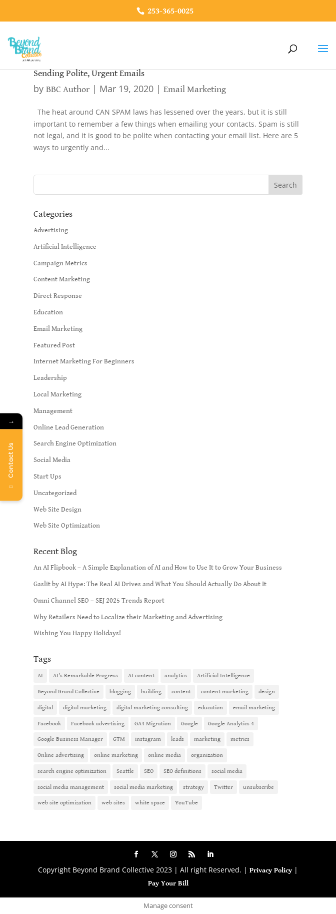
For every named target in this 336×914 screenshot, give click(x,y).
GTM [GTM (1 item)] (119, 739)
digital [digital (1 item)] (45, 707)
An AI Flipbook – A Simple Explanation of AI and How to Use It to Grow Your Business (158, 568)
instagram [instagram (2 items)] (148, 739)
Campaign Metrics (61, 263)
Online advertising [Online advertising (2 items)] (61, 755)
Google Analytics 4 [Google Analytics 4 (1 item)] (231, 723)
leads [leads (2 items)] (177, 739)
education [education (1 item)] (210, 707)
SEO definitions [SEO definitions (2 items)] (183, 771)
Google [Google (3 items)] (189, 723)
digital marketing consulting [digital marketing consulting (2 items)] (152, 707)
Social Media (52, 460)
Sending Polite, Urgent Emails (89, 73)
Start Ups (48, 477)
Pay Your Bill (168, 883)
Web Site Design (58, 510)
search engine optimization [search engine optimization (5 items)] (72, 771)
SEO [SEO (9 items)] (149, 771)
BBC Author (68, 89)
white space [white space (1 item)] (150, 802)
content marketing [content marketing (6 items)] (224, 691)
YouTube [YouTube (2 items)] (186, 802)
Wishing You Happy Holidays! (77, 633)
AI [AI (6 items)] (40, 675)
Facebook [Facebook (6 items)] (49, 723)
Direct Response (58, 296)
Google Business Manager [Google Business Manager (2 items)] (70, 739)
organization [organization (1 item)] (207, 755)
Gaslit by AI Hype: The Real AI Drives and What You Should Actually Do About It (150, 584)
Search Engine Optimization (75, 443)
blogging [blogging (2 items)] (120, 691)
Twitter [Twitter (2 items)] (223, 787)
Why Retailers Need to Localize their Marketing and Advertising (128, 617)
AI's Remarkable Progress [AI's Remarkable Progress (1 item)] (85, 675)
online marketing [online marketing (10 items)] (116, 755)
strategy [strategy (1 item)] (193, 787)
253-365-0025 (170, 11)
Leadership (50, 378)
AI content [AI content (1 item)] (141, 675)
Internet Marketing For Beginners (84, 361)
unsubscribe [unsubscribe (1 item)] (258, 787)
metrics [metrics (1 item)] (240, 739)
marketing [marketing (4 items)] (207, 739)
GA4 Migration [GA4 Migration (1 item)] (152, 723)
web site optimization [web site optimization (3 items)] (65, 802)
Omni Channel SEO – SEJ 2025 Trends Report (99, 601)
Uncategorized (55, 493)
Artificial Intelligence (65, 247)
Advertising (51, 230)
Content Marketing (62, 279)
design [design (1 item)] (266, 691)
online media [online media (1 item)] (164, 755)
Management (53, 411)
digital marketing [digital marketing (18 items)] (84, 707)
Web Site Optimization (67, 526)
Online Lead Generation (69, 427)
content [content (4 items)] (181, 691)
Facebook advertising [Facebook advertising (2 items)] (97, 723)
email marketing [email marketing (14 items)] (254, 707)
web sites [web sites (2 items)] (113, 802)
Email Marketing (195, 89)
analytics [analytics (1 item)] (175, 675)
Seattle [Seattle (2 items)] (125, 771)
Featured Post (54, 345)
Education (48, 312)
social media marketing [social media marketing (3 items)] (143, 787)
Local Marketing (58, 394)
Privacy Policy (271, 870)
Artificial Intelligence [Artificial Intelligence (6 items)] (223, 675)
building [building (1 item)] (151, 691)
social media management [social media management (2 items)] (71, 787)
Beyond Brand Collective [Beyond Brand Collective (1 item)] (69, 691)
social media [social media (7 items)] (227, 771)
